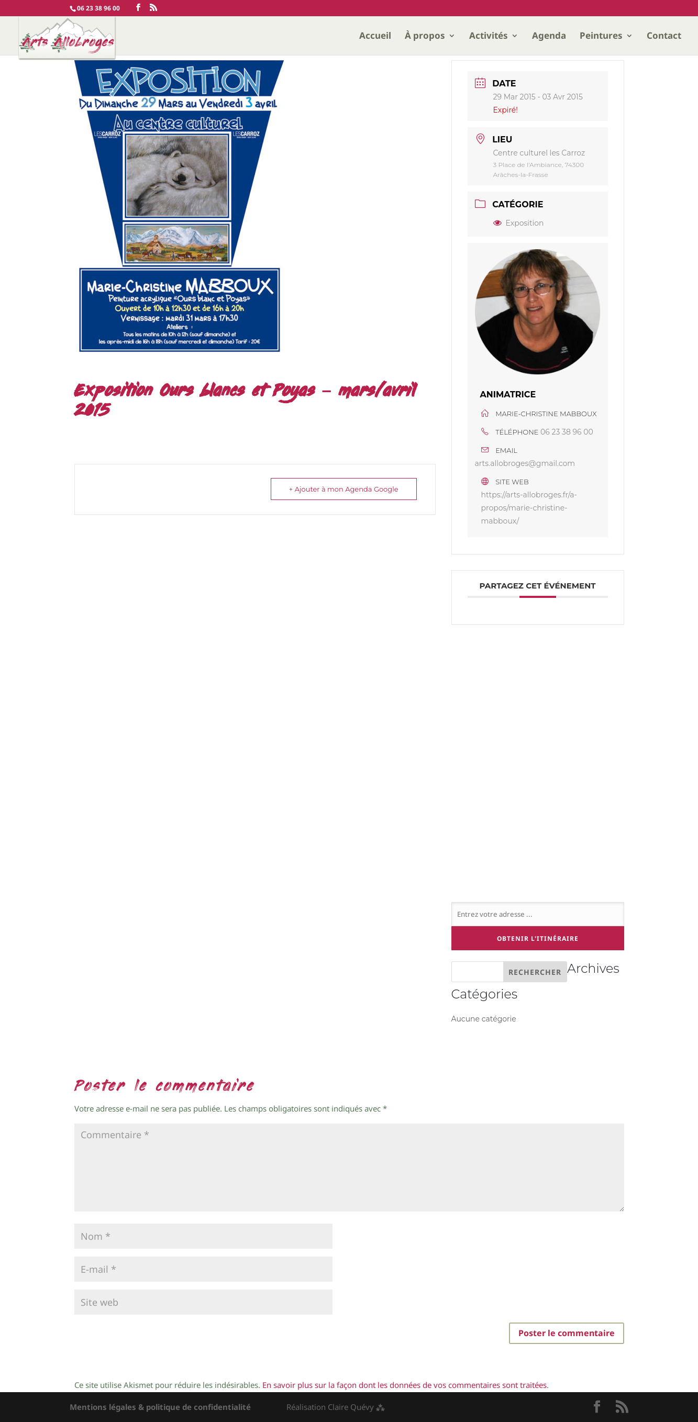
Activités (488, 36)
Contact (664, 36)
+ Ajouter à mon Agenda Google (343, 489)
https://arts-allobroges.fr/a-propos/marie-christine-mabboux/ (529, 508)
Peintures (601, 36)
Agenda (549, 36)
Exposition (518, 223)
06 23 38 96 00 (566, 432)
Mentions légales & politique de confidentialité (160, 1407)
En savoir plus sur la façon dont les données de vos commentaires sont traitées (404, 1385)
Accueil (375, 36)
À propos (425, 36)
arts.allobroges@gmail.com (525, 463)
